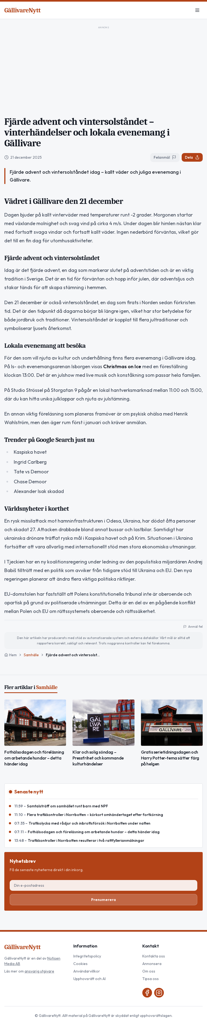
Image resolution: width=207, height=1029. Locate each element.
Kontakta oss (153, 956)
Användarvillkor (86, 971)
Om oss (148, 971)
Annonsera (151, 963)
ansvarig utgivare (39, 971)
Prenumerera (103, 899)
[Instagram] (159, 993)
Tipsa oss (150, 978)
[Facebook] (147, 993)
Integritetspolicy (87, 956)
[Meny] (197, 10)
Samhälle (31, 654)
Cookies (80, 963)
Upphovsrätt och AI (89, 978)
